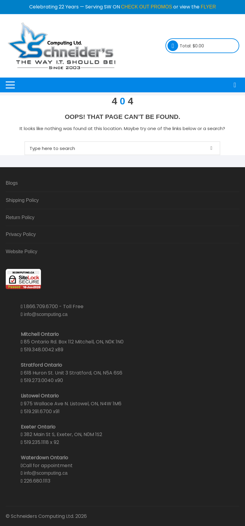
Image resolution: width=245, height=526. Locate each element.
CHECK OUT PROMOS (146, 6)
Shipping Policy (22, 200)
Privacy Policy (21, 234)
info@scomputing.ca (46, 314)
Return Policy (20, 217)
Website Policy (21, 251)
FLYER (208, 6)
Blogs (12, 183)
